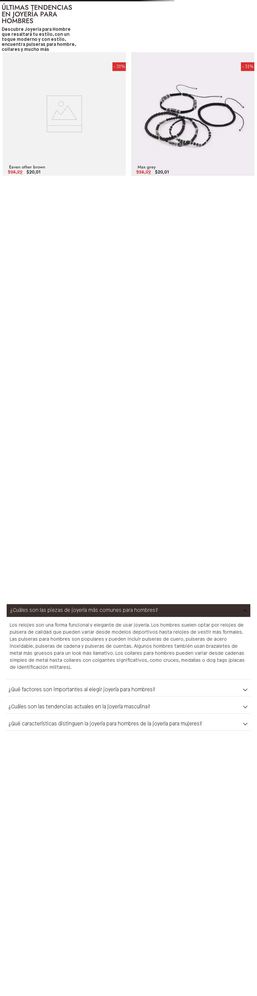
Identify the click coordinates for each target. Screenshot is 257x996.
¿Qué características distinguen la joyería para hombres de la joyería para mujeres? (105, 724)
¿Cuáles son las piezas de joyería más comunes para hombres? (84, 610)
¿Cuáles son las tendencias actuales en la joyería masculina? (79, 707)
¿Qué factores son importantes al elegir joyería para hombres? (81, 690)
